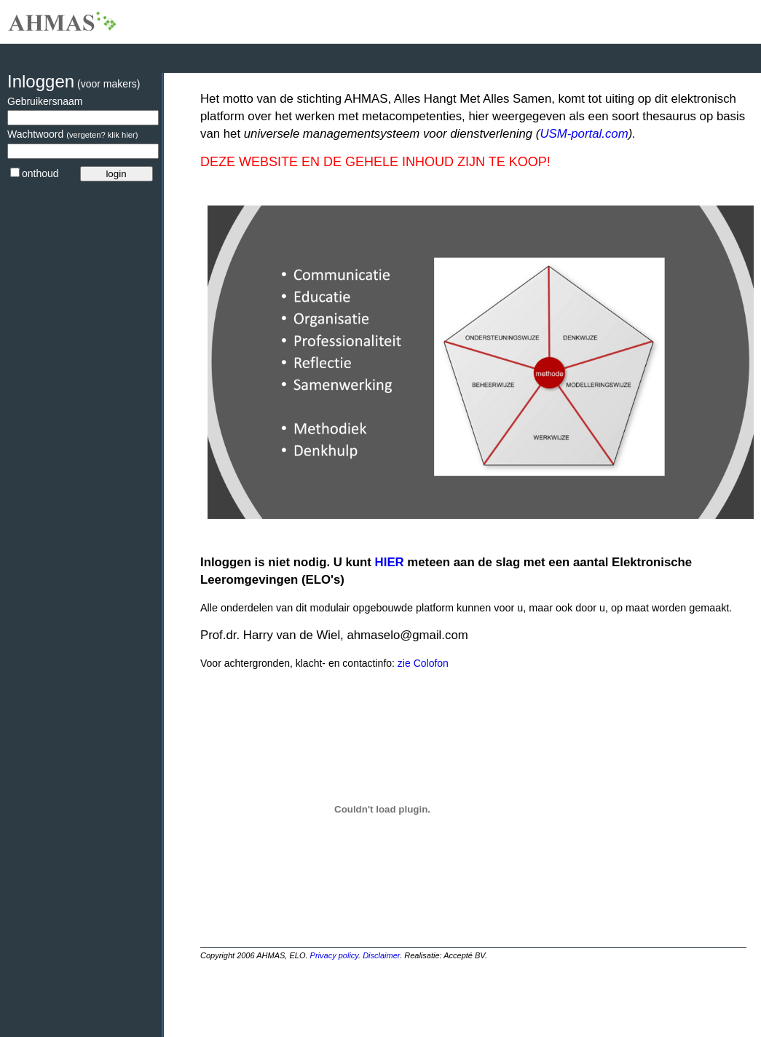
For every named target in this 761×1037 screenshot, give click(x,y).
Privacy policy (334, 955)
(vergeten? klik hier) (102, 134)
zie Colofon (422, 663)
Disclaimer (381, 955)
